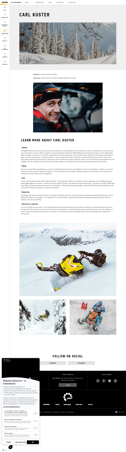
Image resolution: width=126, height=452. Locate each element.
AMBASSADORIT (40, 2)
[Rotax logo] (90, 404)
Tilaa (68, 385)
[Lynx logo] (57, 404)
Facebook (53, 363)
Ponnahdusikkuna (47, 412)
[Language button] (5, 450)
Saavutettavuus (56, 412)
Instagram (81, 363)
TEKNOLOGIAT (72, 2)
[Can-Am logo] (78, 404)
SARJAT (27, 2)
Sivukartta (63, 412)
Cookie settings (70, 412)
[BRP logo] (67, 397)
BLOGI (50, 2)
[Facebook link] (104, 380)
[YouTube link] (110, 380)
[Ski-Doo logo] (5, 2)
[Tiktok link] (115, 380)
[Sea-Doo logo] (67, 404)
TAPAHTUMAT (60, 2)
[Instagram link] (98, 380)
